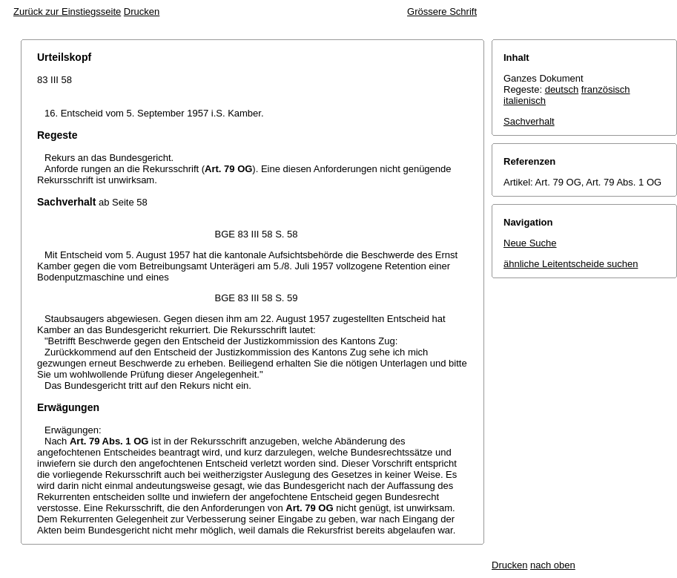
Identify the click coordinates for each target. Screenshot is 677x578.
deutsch (562, 89)
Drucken (141, 11)
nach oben (552, 565)
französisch (605, 89)
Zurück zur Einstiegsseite (67, 11)
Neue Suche (530, 243)
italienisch (524, 100)
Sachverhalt (529, 121)
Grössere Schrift (442, 11)
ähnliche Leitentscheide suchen (570, 263)
